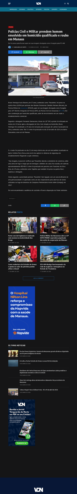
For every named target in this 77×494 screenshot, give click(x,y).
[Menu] (9, 4)
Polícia (46, 9)
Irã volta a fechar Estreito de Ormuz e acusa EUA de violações (39, 361)
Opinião (39, 9)
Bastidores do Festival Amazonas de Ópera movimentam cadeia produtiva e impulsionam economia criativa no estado (43, 372)
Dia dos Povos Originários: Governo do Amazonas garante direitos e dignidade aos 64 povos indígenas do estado (44, 352)
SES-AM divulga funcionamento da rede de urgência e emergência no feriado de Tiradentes (53, 266)
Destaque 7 (12, 198)
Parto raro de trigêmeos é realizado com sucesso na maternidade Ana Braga (21, 238)
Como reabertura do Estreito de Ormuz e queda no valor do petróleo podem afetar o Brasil (22, 266)
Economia (63, 9)
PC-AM (61, 111)
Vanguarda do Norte (20, 47)
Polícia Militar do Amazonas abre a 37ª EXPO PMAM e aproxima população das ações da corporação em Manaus (54, 238)
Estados (22, 9)
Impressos (13, 9)
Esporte (54, 9)
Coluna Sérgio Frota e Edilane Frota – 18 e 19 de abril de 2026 (39, 390)
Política (30, 9)
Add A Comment (38, 278)
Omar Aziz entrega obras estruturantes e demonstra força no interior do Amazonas (42, 381)
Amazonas (24, 108)
